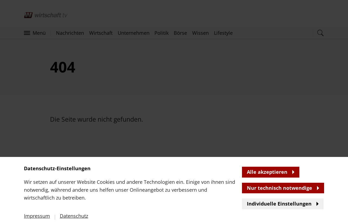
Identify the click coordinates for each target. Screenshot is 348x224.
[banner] (174, 112)
